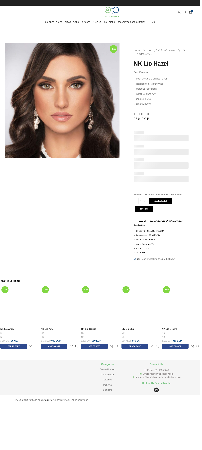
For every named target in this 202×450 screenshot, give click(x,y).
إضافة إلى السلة (160, 201)
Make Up (107, 378)
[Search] (185, 12)
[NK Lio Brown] (180, 305)
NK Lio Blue (127, 329)
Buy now (144, 209)
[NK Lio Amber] (19, 305)
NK (183, 50)
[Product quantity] (141, 201)
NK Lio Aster (47, 329)
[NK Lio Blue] (140, 305)
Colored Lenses (167, 50)
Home (137, 50)
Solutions (107, 383)
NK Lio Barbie (88, 329)
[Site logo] (112, 12)
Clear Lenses (107, 368)
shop (150, 50)
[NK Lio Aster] (59, 305)
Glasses (108, 373)
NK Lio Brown (169, 329)
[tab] (142, 219)
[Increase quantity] (144, 201)
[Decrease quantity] (137, 201)
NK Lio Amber (7, 329)
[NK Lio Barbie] (100, 305)
